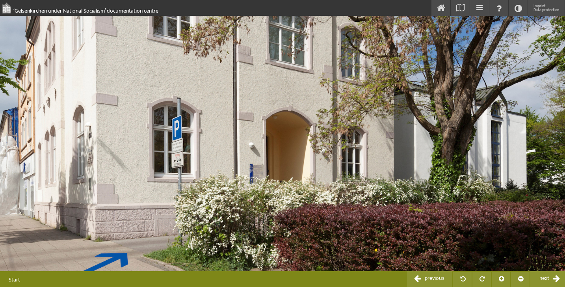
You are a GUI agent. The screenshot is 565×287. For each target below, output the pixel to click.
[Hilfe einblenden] (498, 8)
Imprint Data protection (546, 8)
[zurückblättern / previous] (429, 279)
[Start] (440, 8)
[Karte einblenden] (460, 8)
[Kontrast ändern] (518, 8)
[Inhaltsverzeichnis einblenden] (479, 8)
